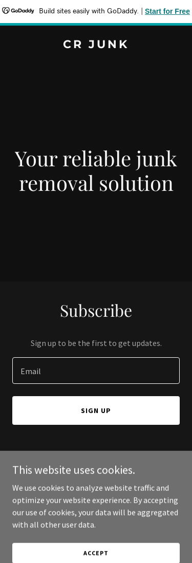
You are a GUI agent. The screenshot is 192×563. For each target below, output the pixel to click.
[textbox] (96, 370)
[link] (96, 45)
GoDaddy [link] (115, 494)
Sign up (96, 410)
